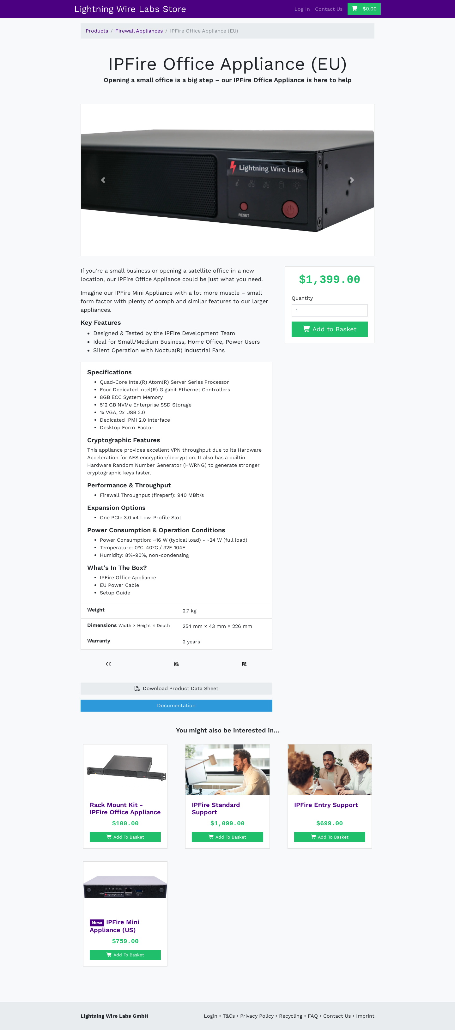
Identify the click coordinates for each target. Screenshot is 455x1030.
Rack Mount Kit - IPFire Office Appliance (125, 808)
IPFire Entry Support (326, 805)
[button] (103, 180)
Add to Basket (329, 329)
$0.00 (364, 9)
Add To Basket (125, 837)
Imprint (365, 1016)
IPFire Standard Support (216, 808)
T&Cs (229, 1016)
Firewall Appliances (139, 31)
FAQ (313, 1016)
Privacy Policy (257, 1016)
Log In (302, 9)
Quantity (302, 298)
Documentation (176, 705)
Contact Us (329, 9)
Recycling (290, 1016)
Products (97, 31)
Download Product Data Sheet (176, 688)
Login (210, 1016)
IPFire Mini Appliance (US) (114, 926)
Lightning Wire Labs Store (130, 9)
